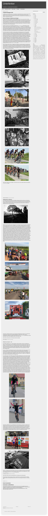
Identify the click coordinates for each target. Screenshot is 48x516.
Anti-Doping (39, 54)
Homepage (12, 197)
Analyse (37, 54)
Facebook (9, 197)
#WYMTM (36, 55)
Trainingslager (37, 49)
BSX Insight (43, 52)
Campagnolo (40, 57)
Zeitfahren (38, 48)
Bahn (38, 57)
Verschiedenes (36, 45)
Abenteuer (38, 55)
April (35, 33)
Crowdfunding (43, 55)
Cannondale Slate (20, 25)
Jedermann (44, 58)
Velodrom (34, 55)
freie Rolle (34, 54)
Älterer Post (29, 506)
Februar (35, 35)
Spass (43, 54)
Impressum (5, 511)
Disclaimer (9, 511)
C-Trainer (39, 51)
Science (35, 48)
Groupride (41, 51)
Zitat (41, 52)
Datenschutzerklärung (13, 511)
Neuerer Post (4, 506)
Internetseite (22, 335)
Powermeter (43, 48)
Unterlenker (9, 3)
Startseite (17, 506)
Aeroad (20, 26)
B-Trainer (36, 57)
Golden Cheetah (38, 58)
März (35, 34)
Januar (35, 36)
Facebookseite (5, 183)
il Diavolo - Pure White (14, 42)
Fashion (41, 54)
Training (43, 45)
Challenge (41, 55)
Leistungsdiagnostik (35, 51)
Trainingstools (34, 52)
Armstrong (34, 57)
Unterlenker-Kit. (38, 52)
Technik (34, 49)
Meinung (41, 48)
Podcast (44, 51)
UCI (44, 54)
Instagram (41, 58)
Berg (44, 49)
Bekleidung (41, 49)
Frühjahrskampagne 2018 (37, 32)
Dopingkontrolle (34, 58)
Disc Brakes (43, 57)
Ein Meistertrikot (36, 31)
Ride (40, 45)
